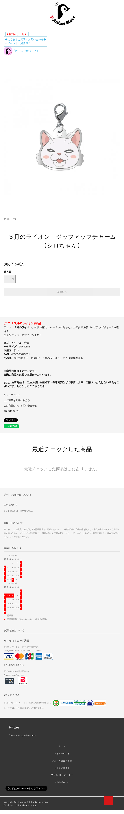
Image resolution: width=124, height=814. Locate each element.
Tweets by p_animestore (22, 735)
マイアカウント (62, 753)
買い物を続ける (12, 411)
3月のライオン (10, 219)
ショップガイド (12, 395)
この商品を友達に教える (17, 400)
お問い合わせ (62, 782)
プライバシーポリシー (62, 775)
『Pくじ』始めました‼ (21, 50)
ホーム (62, 746)
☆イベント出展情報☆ (18, 43)
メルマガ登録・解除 (62, 761)
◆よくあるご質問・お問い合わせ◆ (25, 39)
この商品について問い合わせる (20, 405)
